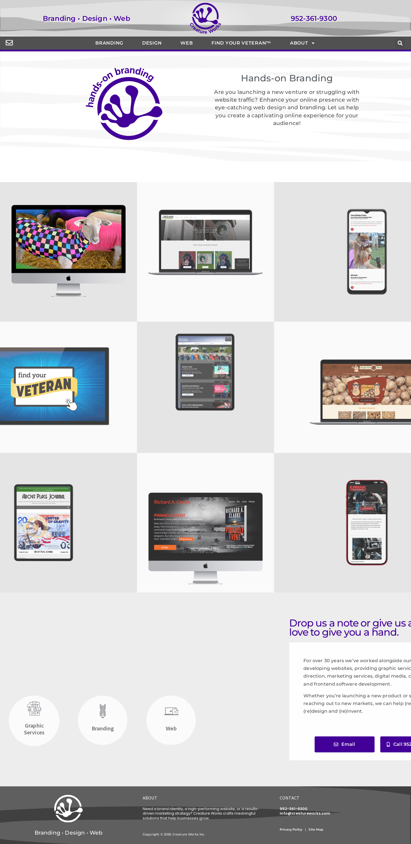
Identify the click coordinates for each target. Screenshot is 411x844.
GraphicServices (34, 729)
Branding (109, 43)
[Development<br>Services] (103, 646)
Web (186, 43)
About (303, 43)
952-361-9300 (314, 18)
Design (152, 43)
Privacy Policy (291, 829)
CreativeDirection (34, 667)
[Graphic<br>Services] (34, 708)
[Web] (171, 711)
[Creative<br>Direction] (34, 646)
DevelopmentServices (103, 667)
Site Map (316, 829)
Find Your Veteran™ (241, 43)
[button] (400, 43)
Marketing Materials (171, 667)
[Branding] (103, 711)
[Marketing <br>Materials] (171, 646)
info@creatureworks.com (305, 813)
